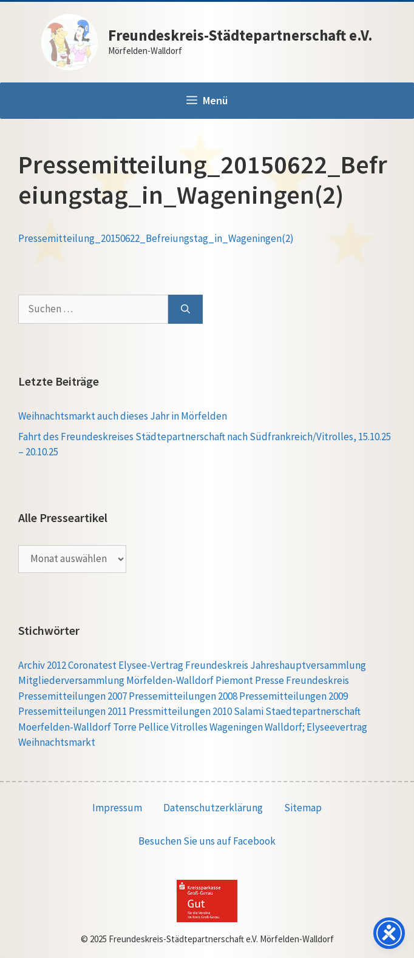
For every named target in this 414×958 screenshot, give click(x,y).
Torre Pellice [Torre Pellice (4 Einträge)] (141, 727)
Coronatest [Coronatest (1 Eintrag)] (92, 665)
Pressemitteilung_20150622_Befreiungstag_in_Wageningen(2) (156, 238)
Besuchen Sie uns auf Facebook (207, 841)
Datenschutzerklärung (213, 807)
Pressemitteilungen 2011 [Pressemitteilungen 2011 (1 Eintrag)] (72, 711)
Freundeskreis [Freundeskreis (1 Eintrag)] (216, 665)
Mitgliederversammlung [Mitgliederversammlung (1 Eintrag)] (71, 680)
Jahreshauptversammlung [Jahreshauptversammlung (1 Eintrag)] (308, 665)
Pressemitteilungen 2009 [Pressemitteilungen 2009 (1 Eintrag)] (293, 696)
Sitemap (303, 807)
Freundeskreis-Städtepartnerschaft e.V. (240, 35)
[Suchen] (185, 309)
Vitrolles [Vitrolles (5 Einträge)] (189, 727)
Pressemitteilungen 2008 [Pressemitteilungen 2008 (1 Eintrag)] (183, 696)
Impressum (117, 807)
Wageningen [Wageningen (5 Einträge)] (236, 727)
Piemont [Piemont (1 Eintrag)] (234, 680)
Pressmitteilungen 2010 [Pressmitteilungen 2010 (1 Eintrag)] (180, 711)
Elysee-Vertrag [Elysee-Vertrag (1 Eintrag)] (150, 665)
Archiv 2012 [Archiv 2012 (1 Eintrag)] (42, 665)
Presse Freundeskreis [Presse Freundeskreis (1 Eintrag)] (302, 680)
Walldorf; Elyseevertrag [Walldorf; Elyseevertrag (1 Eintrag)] (316, 727)
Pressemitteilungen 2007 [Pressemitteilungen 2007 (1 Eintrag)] (72, 696)
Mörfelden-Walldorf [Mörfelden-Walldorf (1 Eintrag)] (170, 680)
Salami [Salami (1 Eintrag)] (248, 711)
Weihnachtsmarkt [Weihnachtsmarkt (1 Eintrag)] (56, 742)
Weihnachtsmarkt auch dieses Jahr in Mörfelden (122, 416)
